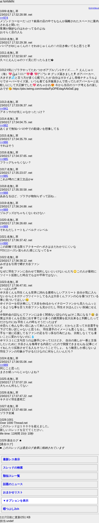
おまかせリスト (13, 492)
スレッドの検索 (13, 467)
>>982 (4, 125)
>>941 (4, 108)
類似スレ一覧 (11, 475)
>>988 (4, 192)
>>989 (4, 209)
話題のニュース (13, 484)
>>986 (4, 142)
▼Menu (95, 8)
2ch (90, 8)
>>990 (4, 243)
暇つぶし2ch (11, 508)
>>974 (4, 17)
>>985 (4, 159)
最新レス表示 (11, 459)
